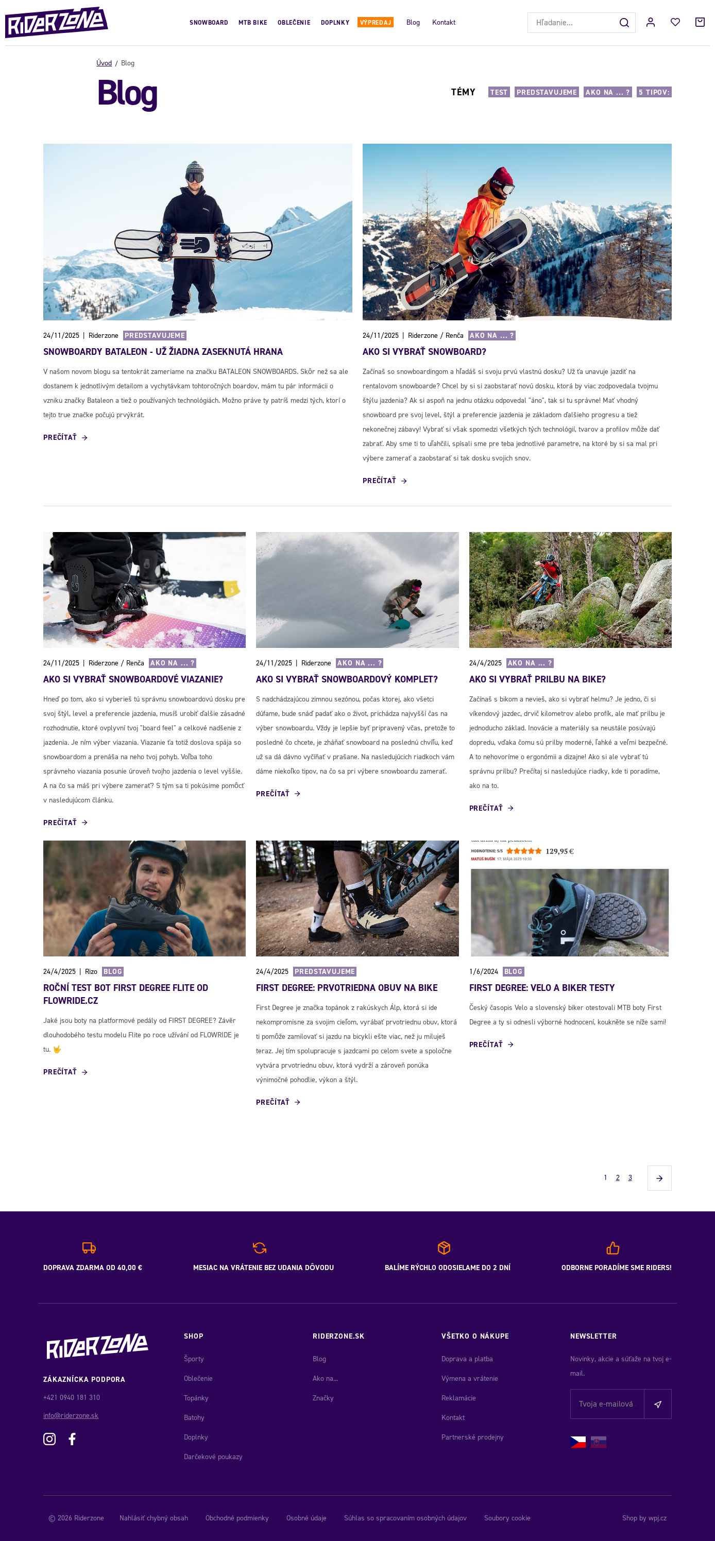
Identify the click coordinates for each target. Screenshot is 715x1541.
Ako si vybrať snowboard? (424, 352)
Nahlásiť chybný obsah (154, 1518)
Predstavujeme (547, 92)
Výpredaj (375, 23)
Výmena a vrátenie (469, 1378)
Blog (413, 22)
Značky (323, 1398)
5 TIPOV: (654, 92)
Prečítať (60, 437)
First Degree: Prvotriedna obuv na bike (346, 988)
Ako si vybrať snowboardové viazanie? (133, 679)
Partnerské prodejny (472, 1437)
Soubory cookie (507, 1518)
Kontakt (443, 22)
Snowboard (209, 23)
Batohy (194, 1418)
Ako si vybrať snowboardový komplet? (347, 679)
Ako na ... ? (608, 92)
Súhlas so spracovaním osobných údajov (405, 1518)
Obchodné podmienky (237, 1518)
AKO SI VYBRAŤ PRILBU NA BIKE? (537, 679)
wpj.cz (658, 1518)
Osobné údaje (306, 1518)
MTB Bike (253, 23)
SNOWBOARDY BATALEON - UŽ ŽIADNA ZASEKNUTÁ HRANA (163, 352)
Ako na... (325, 1378)
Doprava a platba (467, 1359)
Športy (194, 1359)
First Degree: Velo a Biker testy (542, 988)
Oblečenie (294, 23)
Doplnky (335, 23)
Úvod (104, 63)
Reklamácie (458, 1398)
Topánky (196, 1398)
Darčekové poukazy (213, 1457)
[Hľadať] (625, 22)
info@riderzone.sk (70, 1415)
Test (499, 92)
